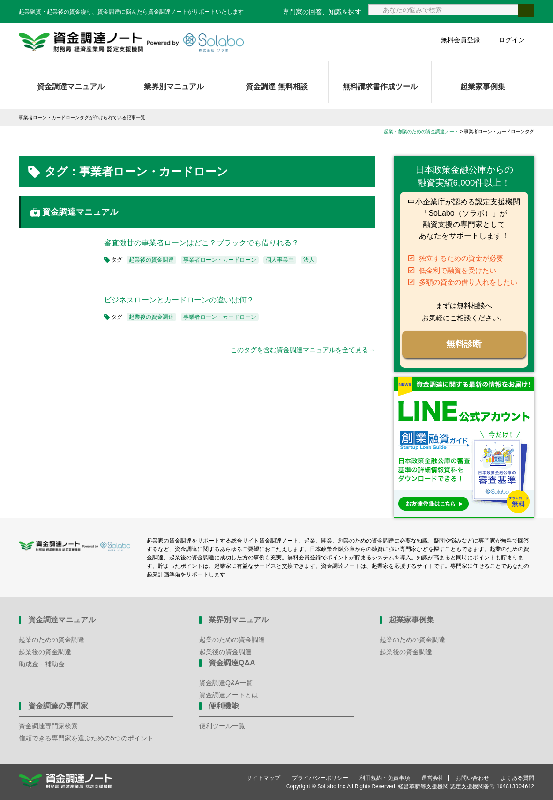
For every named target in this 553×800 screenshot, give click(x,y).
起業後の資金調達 (151, 260)
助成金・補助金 (42, 664)
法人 (308, 260)
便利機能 (224, 706)
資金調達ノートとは (228, 695)
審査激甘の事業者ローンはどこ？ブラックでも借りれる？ (201, 243)
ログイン (512, 40)
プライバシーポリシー (320, 778)
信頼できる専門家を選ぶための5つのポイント (86, 738)
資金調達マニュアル (71, 87)
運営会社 (432, 778)
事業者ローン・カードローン (219, 260)
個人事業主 (280, 260)
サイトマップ (263, 778)
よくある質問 (517, 778)
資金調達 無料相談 (276, 87)
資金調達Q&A (232, 663)
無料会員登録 (460, 40)
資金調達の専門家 (58, 706)
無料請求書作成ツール (380, 87)
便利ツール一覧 (222, 726)
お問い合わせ (472, 778)
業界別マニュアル (174, 87)
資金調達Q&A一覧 (226, 683)
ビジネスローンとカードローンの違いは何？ (179, 300)
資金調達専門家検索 (48, 726)
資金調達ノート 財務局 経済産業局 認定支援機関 (131, 42)
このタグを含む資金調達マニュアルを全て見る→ (303, 350)
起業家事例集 (482, 87)
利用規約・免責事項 (384, 778)
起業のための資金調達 (51, 639)
